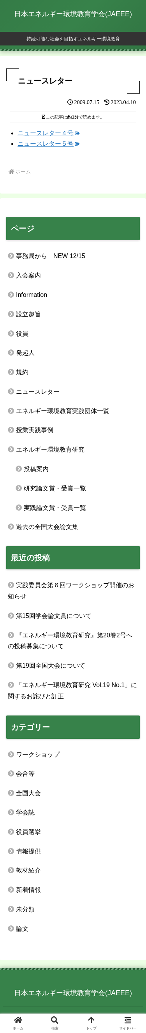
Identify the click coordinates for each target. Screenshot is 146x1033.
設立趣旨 (28, 314)
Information (31, 294)
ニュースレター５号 (49, 143)
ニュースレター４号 (49, 133)
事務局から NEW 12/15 (50, 256)
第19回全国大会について (50, 665)
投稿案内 (36, 469)
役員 (22, 333)
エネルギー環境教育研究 (50, 449)
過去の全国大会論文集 (47, 526)
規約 (22, 372)
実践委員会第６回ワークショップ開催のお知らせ (71, 591)
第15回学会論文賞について (53, 615)
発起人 (25, 352)
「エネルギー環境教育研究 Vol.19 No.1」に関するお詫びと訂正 (72, 691)
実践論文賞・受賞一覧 (55, 507)
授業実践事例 (34, 430)
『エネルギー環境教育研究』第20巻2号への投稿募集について (70, 641)
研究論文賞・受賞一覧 (55, 488)
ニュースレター (38, 391)
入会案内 (28, 275)
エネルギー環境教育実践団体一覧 (62, 411)
